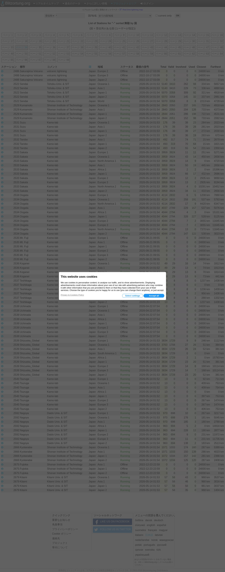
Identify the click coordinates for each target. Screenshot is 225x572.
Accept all (154, 296)
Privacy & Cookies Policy (72, 295)
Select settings (132, 296)
